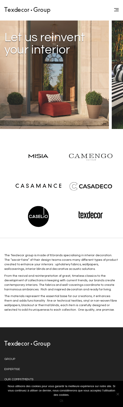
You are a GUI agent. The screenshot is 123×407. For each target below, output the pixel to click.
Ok (61, 400)
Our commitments (18, 379)
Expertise (12, 369)
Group (9, 359)
